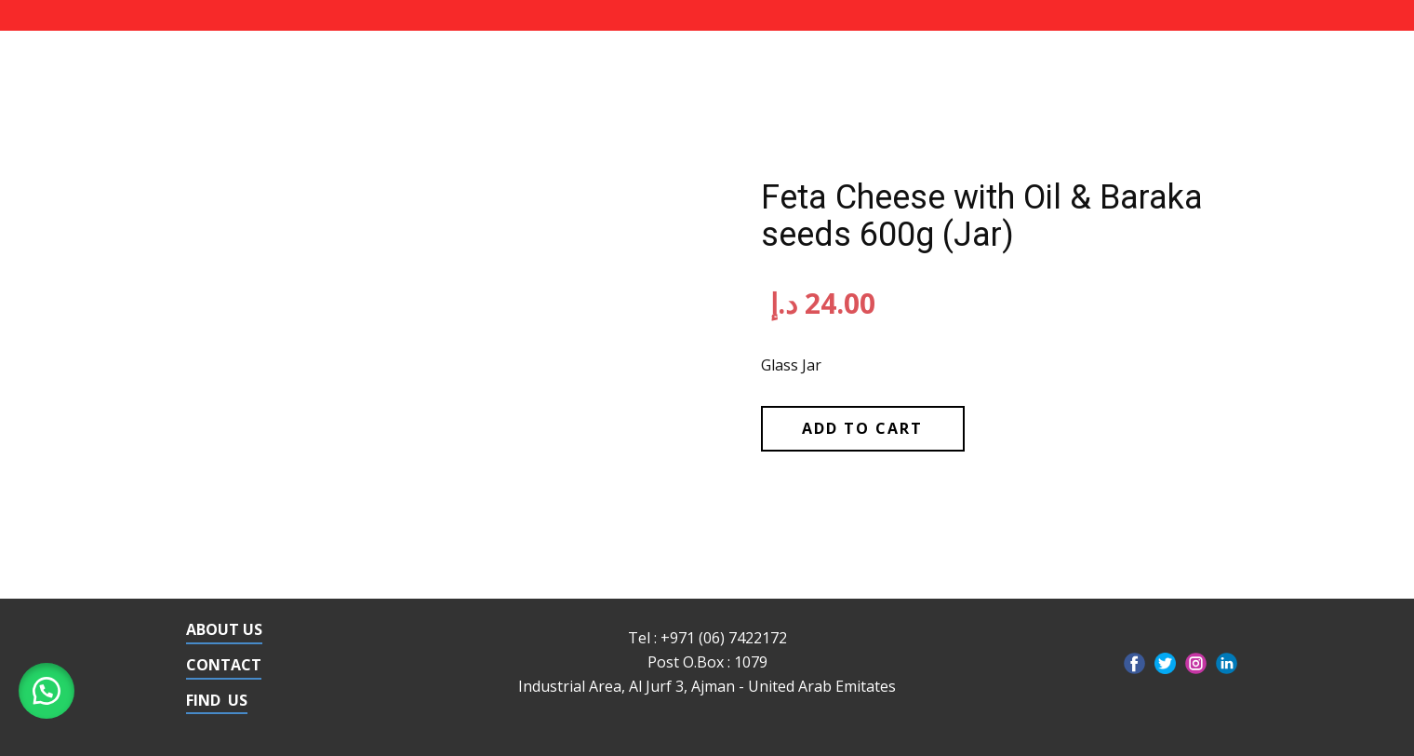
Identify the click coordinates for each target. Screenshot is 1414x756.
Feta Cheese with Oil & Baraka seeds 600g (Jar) (982, 216)
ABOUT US (224, 629)
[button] (46, 691)
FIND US (216, 700)
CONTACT (223, 665)
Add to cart (862, 428)
